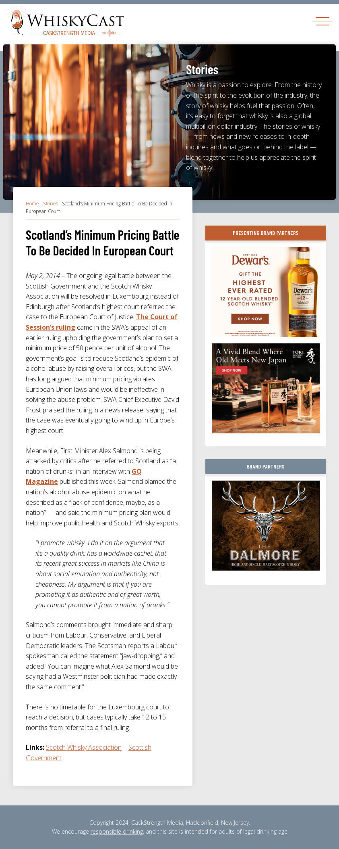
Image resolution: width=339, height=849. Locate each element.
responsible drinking (117, 831)
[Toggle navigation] (322, 21)
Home (32, 203)
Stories (50, 203)
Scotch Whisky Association (84, 747)
